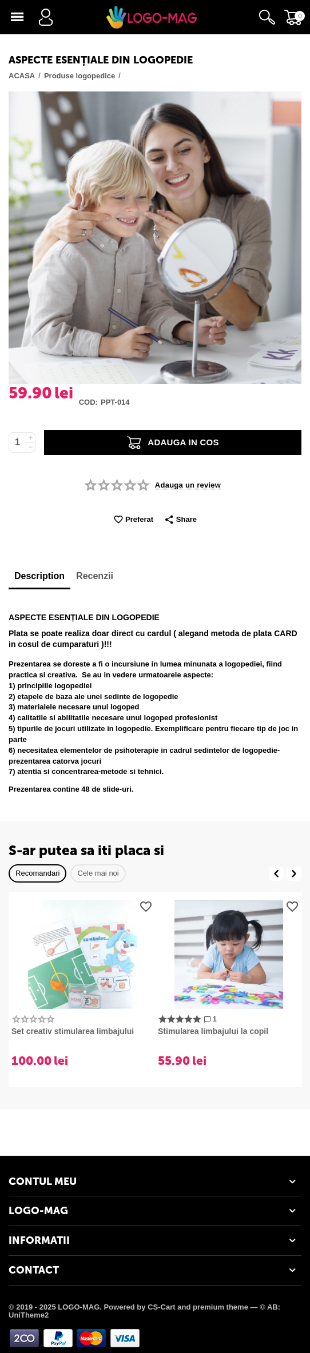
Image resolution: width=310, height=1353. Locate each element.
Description (39, 576)
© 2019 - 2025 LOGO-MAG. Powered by (78, 1307)
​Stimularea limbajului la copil (213, 1031)
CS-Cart (161, 1307)
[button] (180, 520)
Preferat (133, 520)
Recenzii (94, 576)
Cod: (88, 402)
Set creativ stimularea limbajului (72, 1031)
